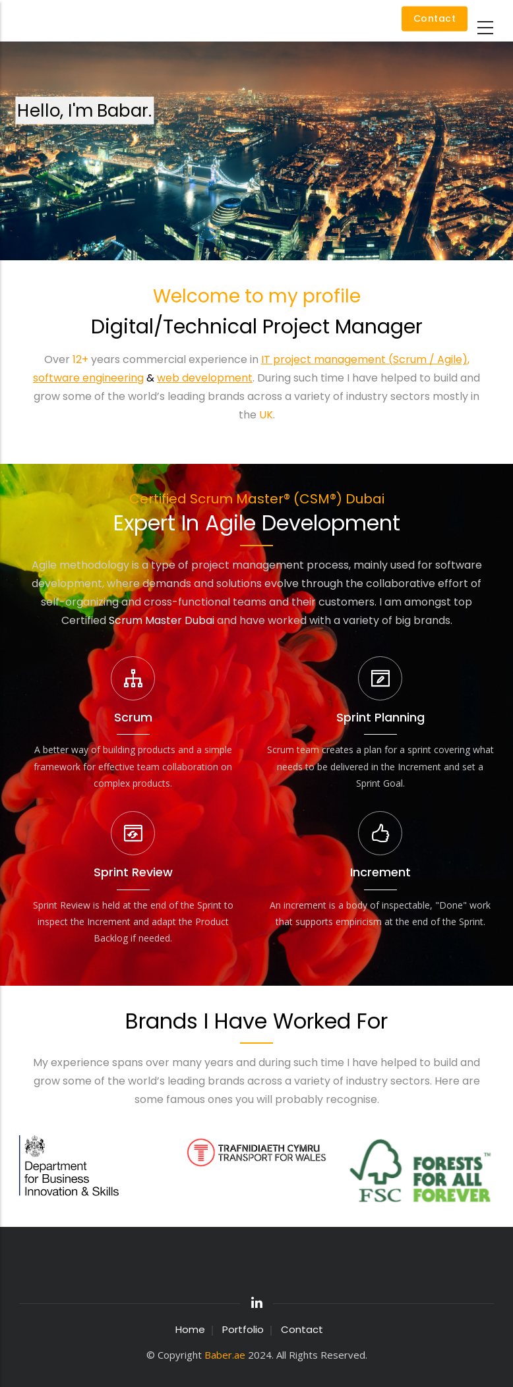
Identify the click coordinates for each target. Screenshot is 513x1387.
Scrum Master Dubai (161, 620)
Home (190, 1329)
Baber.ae (224, 1354)
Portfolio (243, 1329)
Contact (434, 18)
